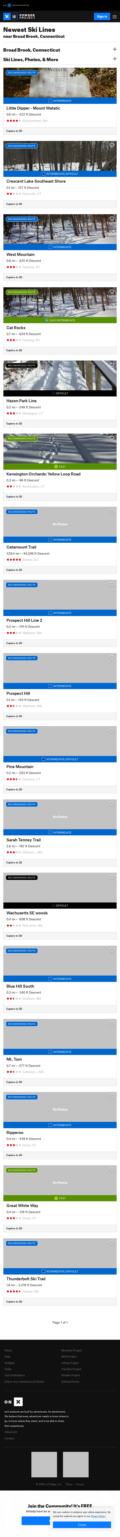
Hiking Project (69, 1363)
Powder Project (70, 1375)
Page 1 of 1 (60, 1322)
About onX (10, 1432)
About (8, 1350)
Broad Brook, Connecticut (60, 49)
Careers (9, 1438)
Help (7, 1356)
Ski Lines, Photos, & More (60, 58)
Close (82, 1525)
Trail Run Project (71, 1369)
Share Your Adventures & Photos (24, 1381)
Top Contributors (14, 1375)
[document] (82, 1519)
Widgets (9, 1363)
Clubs (7, 1369)
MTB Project (68, 1356)
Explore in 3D (14, 130)
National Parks (70, 1381)
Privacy (80, 1484)
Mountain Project (71, 1350)
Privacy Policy (98, 1516)
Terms (69, 1484)
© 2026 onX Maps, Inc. (49, 1484)
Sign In (102, 16)
